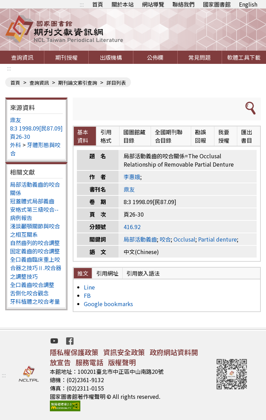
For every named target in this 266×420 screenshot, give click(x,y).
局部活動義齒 (140, 239)
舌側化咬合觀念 (29, 293)
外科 (15, 145)
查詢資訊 (22, 57)
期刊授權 (66, 57)
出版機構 (111, 57)
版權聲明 (122, 362)
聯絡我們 (183, 4)
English (248, 4)
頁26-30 (20, 136)
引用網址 (107, 273)
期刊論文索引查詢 (77, 82)
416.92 (132, 226)
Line (89, 287)
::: (82, 4)
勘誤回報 (200, 136)
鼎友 (15, 120)
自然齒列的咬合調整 (35, 242)
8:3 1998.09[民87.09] (36, 128)
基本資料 (82, 136)
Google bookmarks (108, 304)
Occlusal (184, 239)
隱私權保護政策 (74, 352)
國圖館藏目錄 (134, 136)
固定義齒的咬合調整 (35, 251)
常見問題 (199, 57)
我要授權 (223, 136)
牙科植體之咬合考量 (35, 301)
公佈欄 (155, 57)
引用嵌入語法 (143, 273)
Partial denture (217, 239)
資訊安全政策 (124, 352)
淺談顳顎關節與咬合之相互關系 (35, 230)
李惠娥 (132, 177)
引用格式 (106, 136)
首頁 (97, 4)
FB (87, 295)
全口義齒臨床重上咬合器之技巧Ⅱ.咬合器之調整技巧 (35, 267)
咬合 (165, 239)
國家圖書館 (217, 4)
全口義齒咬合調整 (32, 284)
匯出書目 (246, 136)
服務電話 (89, 362)
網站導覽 (153, 4)
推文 (82, 273)
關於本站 (123, 4)
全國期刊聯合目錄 (169, 136)
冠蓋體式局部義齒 (32, 201)
